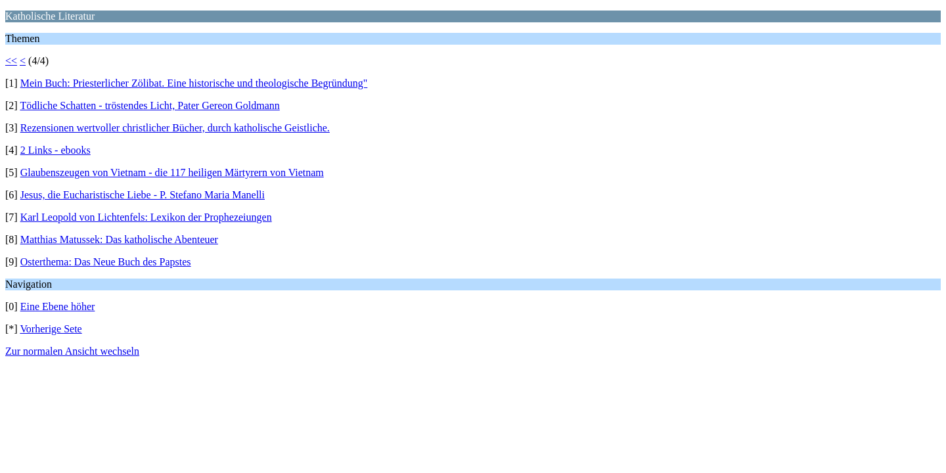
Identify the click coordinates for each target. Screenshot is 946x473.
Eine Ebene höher (57, 306)
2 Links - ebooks (55, 150)
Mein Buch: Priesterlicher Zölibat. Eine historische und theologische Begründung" (194, 83)
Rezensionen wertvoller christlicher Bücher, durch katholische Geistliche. (175, 127)
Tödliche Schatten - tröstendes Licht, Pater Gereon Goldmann (149, 105)
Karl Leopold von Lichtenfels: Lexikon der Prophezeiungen (146, 217)
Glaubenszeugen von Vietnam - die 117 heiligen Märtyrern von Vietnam (172, 172)
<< (11, 60)
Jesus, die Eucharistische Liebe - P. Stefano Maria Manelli (142, 194)
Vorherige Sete (50, 328)
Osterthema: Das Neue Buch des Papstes (105, 261)
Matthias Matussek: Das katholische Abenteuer (119, 239)
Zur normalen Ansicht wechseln (72, 351)
